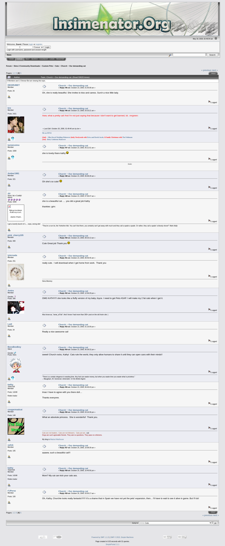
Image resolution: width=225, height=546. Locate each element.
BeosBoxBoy (14, 347)
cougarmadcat (15, 409)
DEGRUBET (14, 85)
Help (27, 59)
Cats (57, 66)
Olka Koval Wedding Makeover (59, 137)
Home (11, 59)
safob (10, 445)
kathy (10, 384)
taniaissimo (14, 145)
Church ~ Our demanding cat (73, 66)
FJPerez (12, 490)
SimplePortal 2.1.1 (112, 544)
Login (52, 59)
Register (60, 59)
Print (213, 73)
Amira (11, 290)
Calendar (44, 59)
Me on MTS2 (47, 133)
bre (9, 108)
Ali (9, 193)
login (31, 44)
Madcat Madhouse (57, 439)
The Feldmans (127, 137)
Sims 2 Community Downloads (27, 66)
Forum (19, 59)
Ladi (10, 324)
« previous (206, 70)
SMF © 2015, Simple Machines (122, 537)
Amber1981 (13, 173)
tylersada (12, 255)
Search (34, 59)
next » (215, 70)
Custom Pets (47, 66)
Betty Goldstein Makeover (56, 139)
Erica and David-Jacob (95, 137)
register (39, 44)
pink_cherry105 (15, 235)
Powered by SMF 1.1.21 (100, 537)
